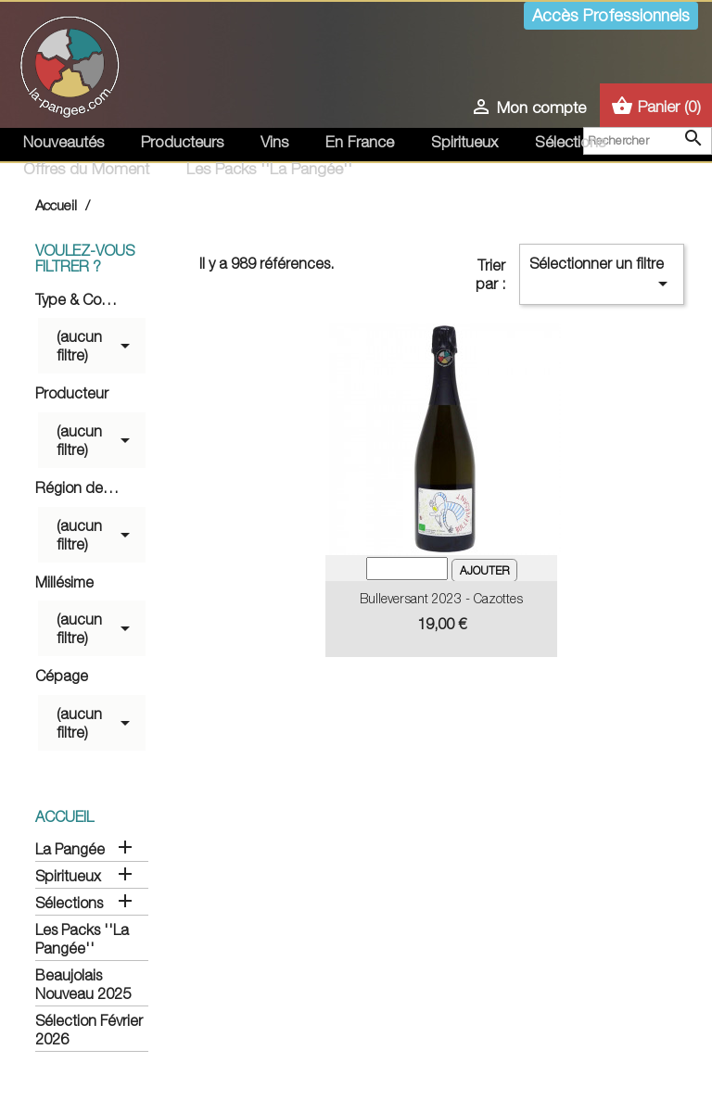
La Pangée (70, 849)
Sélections (570, 142)
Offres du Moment (86, 168)
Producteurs (182, 142)
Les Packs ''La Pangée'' (269, 168)
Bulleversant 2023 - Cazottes (441, 598)
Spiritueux (464, 142)
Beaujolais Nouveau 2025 (83, 984)
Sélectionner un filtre (601, 275)
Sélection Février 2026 (89, 1029)
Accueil (64, 816)
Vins (274, 142)
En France (359, 142)
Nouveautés (63, 142)
